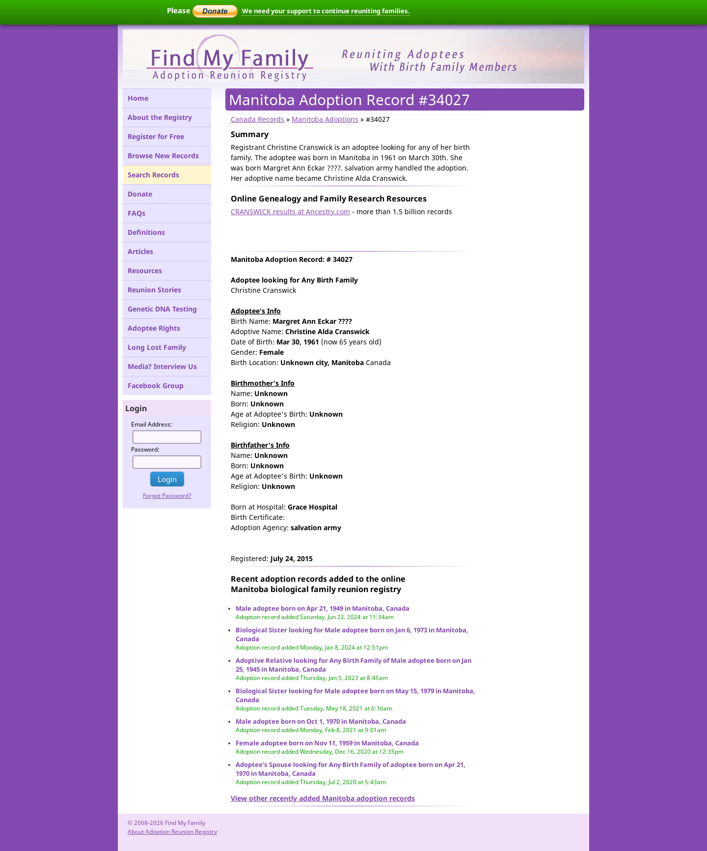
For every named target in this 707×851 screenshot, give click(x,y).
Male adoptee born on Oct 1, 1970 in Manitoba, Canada (321, 721)
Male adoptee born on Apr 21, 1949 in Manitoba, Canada (322, 608)
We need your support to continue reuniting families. (326, 10)
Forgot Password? (167, 495)
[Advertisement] (346, 231)
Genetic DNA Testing (162, 308)
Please (202, 10)
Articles (140, 251)
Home (138, 98)
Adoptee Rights (154, 328)
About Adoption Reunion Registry (172, 831)
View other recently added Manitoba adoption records (323, 798)
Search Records (153, 174)
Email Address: (151, 424)
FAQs (136, 213)
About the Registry (160, 117)
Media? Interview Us (162, 366)
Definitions (146, 232)
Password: (145, 449)
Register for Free (156, 136)
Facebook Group (156, 385)
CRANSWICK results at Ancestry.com (290, 211)
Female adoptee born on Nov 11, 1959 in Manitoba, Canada (327, 742)
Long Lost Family (157, 347)
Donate (140, 194)
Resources (145, 270)
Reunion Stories (154, 289)
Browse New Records (163, 155)
